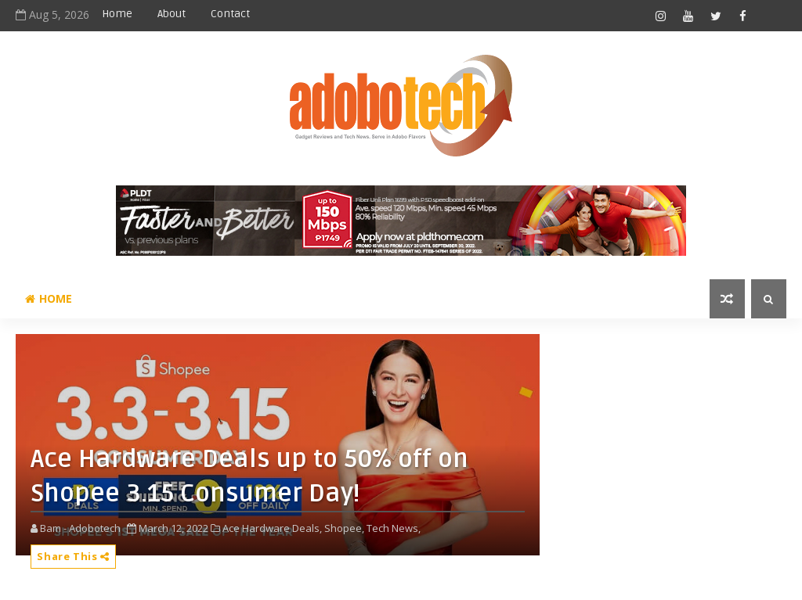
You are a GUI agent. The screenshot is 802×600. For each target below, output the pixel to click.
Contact (230, 13)
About (171, 13)
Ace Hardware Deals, (272, 528)
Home (117, 13)
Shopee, (344, 528)
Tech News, (394, 528)
